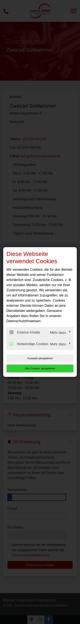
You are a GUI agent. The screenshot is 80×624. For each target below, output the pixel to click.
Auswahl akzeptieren (40, 358)
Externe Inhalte (25, 332)
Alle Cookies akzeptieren (40, 368)
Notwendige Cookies (29, 344)
